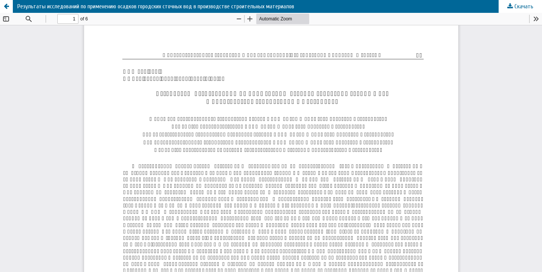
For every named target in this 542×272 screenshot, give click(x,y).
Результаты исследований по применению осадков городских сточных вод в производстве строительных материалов (155, 6)
